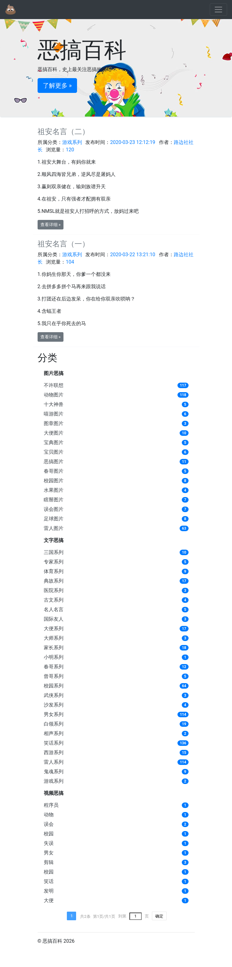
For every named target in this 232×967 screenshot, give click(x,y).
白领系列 (53, 724)
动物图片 (53, 395)
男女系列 (53, 714)
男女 (49, 853)
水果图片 (53, 490)
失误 (49, 843)
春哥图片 (53, 471)
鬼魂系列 (53, 771)
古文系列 (53, 600)
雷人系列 (53, 762)
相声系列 (53, 733)
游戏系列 (53, 781)
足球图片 (53, 519)
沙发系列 (53, 705)
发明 (49, 891)
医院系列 (53, 590)
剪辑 (49, 862)
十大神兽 (53, 404)
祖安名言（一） (63, 244)
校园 (49, 834)
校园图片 (53, 480)
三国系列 (53, 552)
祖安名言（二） (63, 131)
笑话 (49, 881)
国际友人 (53, 619)
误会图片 (53, 509)
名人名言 (53, 609)
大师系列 (53, 638)
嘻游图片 (53, 414)
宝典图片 (53, 442)
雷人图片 (53, 528)
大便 (49, 900)
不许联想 (53, 385)
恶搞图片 (53, 461)
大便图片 (53, 433)
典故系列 (53, 581)
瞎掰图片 (53, 500)
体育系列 (53, 571)
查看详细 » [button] (50, 224)
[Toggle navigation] (218, 9)
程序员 (51, 805)
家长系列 (53, 648)
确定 (159, 916)
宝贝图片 (53, 452)
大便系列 (53, 628)
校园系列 (53, 686)
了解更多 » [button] (57, 85)
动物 (49, 815)
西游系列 (53, 752)
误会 (49, 824)
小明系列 (53, 657)
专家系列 (53, 562)
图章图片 (53, 423)
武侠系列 (53, 695)
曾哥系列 (53, 676)
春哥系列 (53, 667)
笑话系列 (53, 743)
